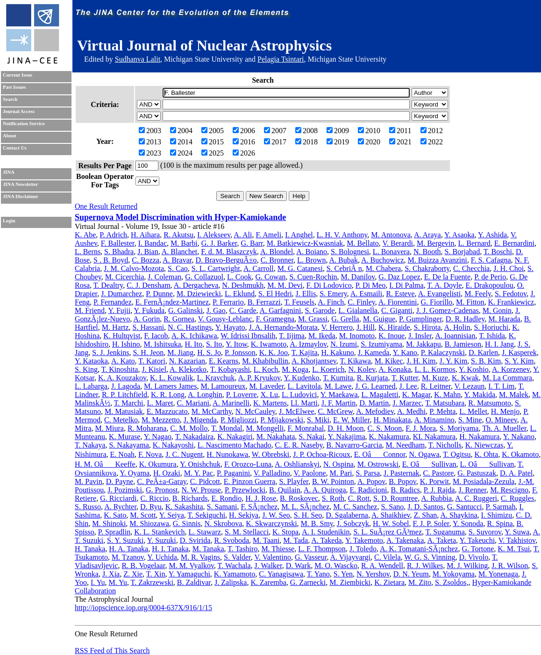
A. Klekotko (188, 369)
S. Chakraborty (427, 268)
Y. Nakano (518, 437)
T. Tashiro (242, 549)
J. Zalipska (230, 582)
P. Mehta (442, 411)
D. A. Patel (516, 473)
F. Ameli (268, 235)
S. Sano (392, 507)
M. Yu (117, 582)
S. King (86, 369)
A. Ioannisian (455, 336)
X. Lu (269, 395)
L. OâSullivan (487, 464)
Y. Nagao (157, 437)
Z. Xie (132, 574)
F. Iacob (156, 336)
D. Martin (374, 403)
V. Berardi (397, 243)
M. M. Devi (285, 285)
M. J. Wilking (467, 566)
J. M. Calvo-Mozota (134, 268)
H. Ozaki (166, 473)
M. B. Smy (317, 523)
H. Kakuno (337, 352)
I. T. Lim (501, 386)
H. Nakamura (479, 437)
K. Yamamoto (234, 574)
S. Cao (178, 268)
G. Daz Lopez (399, 277)
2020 (369, 142)
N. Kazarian (187, 361)
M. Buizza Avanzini (437, 260)
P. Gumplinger (420, 319)
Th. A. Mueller (504, 428)
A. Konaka (394, 369)
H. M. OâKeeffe (105, 464)
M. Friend (90, 310)
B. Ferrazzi (264, 302)
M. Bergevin (436, 243)
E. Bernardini (514, 243)
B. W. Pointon (333, 481)
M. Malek (513, 395)
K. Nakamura (389, 437)
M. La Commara (507, 378)
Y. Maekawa (339, 395)
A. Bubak (343, 260)
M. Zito (419, 582)
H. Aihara (145, 235)
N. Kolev (362, 369)
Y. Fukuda (149, 310)
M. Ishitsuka (162, 344)
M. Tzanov (128, 557)
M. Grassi (312, 319)
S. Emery (333, 294)
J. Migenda (200, 420)
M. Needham (405, 445)
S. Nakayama (129, 445)
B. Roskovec (299, 498)
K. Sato (115, 515)
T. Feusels (299, 302)
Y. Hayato (230, 327)
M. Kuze (435, 378)
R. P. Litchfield (124, 395)
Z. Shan (425, 515)
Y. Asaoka (459, 235)
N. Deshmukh (242, 285)
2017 (275, 142)
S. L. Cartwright (216, 268)
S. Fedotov (511, 294)
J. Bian (147, 252)
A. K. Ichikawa (194, 336)
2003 (150, 131)
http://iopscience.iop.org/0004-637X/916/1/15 (143, 608)
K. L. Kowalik (171, 378)
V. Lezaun (470, 386)
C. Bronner (277, 260)
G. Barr (252, 243)
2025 (212, 153)
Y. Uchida (162, 557)
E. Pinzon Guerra (250, 481)
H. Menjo (505, 411)
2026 (244, 153)
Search (10, 99)
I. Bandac (152, 243)
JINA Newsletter (20, 184)
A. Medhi (411, 411)
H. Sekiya (243, 515)
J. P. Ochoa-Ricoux (321, 454)
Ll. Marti (304, 403)
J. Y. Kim (454, 361)
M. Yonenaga (498, 574)
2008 (306, 131)
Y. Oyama (134, 473)
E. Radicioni (368, 490)
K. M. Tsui (514, 549)
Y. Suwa (517, 532)
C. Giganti (397, 310)
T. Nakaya (90, 445)
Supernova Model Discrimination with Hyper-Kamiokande (180, 217)
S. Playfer (293, 481)
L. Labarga (91, 386)
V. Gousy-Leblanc (225, 319)
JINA (8, 172)
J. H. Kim (420, 361)
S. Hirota (427, 327)
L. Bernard (474, 243)
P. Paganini (233, 473)
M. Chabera (383, 268)
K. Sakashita (184, 507)
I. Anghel (299, 235)
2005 (212, 131)
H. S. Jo (209, 352)
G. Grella (345, 319)
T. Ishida (492, 336)
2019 (338, 142)
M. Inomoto (357, 336)
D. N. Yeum (411, 574)
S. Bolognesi (350, 252)
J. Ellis (306, 294)
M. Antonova (390, 235)
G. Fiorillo (437, 302)
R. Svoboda (231, 540)
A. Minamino (434, 420)
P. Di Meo (370, 285)
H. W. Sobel (391, 523)
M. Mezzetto (161, 420)
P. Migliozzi (238, 420)
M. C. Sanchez (355, 507)
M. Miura (109, 428)
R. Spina (500, 523)
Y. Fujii (119, 310)
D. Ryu (151, 507)
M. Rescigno (509, 490)
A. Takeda (326, 540)
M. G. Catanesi (300, 268)
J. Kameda (374, 352)
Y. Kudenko (301, 378)
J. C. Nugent (184, 454)
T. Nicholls (445, 445)
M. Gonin (497, 310)
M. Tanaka (208, 549)
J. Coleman (164, 277)
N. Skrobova (223, 523)
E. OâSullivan (429, 464)
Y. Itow (236, 344)
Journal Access (19, 111)
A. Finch (331, 302)
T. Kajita (305, 352)
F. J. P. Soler (431, 523)
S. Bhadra (119, 252)
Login (9, 220)
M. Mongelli (265, 428)
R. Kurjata (372, 378)
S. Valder (237, 557)
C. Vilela (387, 557)
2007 (275, 131)
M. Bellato (362, 243)
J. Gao (216, 310)
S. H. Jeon (148, 352)
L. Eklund (240, 294)
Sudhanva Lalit (137, 59)
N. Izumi (343, 344)
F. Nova (150, 454)
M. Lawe (337, 386)
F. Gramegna (275, 319)
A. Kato (123, 361)
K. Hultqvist (121, 336)
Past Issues (14, 87)
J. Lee (408, 386)
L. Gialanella (357, 310)
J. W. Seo (276, 515)
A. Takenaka (405, 540)
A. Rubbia (436, 498)
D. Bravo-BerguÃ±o (225, 260)
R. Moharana (147, 428)
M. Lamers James (170, 386)
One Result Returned (106, 206)
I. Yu (98, 582)
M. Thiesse (277, 549)
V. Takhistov (516, 540)
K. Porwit (434, 481)
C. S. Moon (385, 428)
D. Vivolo (473, 557)
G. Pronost (162, 490)
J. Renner (472, 490)
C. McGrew (335, 411)
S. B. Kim (486, 361)
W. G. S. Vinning (429, 557)
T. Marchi (128, 403)
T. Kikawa (355, 361)
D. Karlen (483, 352)
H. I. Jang (499, 344)
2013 (150, 142)
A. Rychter (120, 507)
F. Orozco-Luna (247, 464)
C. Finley (361, 302)
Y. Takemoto (364, 540)
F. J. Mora (421, 428)
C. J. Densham (148, 285)
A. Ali (243, 235)
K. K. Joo (273, 352)
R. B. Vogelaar (143, 566)
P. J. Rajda (439, 490)
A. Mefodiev (375, 411)
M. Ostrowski (378, 464)
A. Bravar (177, 260)
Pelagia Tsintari (280, 59)
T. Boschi (498, 252)
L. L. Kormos (435, 369)
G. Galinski (185, 310)
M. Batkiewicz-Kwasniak (305, 243)
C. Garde (242, 310)
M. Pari (341, 473)
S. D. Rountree (395, 498)
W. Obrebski (270, 454)
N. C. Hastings (190, 327)
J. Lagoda (125, 386)
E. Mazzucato (167, 411)
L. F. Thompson (322, 549)
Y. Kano (405, 352)
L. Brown (311, 260)
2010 (369, 131)
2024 (181, 153)
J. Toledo (363, 549)
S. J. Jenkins (110, 352)
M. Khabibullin (265, 361)
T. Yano (318, 574)
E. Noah (122, 454)
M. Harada (504, 319)
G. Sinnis (187, 523)
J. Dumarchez (121, 294)
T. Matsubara (444, 403)
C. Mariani (193, 403)
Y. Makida (479, 395)
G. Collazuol (204, 277)
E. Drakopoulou (489, 285)
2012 (431, 131)
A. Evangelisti (439, 294)
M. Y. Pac (198, 473)
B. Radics (405, 490)
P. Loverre (241, 395)
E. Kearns (223, 361)
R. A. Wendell (382, 566)
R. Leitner (436, 386)
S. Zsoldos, (452, 582)
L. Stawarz (205, 532)
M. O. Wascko (335, 566)
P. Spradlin (114, 532)
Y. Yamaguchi (189, 574)
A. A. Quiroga (325, 490)
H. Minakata (392, 420)
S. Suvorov (485, 532)
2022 (431, 142)
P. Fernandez (112, 302)
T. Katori (151, 361)
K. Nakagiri (235, 437)
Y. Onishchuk (200, 464)
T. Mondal (226, 428)
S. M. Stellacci (247, 532)
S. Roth (333, 498)
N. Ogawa (424, 454)
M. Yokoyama (454, 574)
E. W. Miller (351, 420)
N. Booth (427, 252)
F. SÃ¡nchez (259, 507)
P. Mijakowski (281, 420)
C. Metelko (121, 420)
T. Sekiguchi (207, 515)
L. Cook (239, 277)
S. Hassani (148, 327)
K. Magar (416, 395)
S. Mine (470, 420)
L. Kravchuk (216, 378)
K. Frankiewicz (511, 302)
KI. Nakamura (434, 437)
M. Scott (143, 515)
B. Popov (402, 481)
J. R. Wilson (509, 566)
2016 (244, 142)
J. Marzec (406, 403)
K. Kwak (465, 378)
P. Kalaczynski (443, 352)
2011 (400, 131)
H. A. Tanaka (128, 549)
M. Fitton (470, 302)
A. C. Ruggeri (476, 498)
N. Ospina (338, 464)
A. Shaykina (458, 515)
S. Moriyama (459, 428)
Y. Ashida (492, 235)
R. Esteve (400, 294)
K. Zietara (389, 582)
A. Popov (371, 481)
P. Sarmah (500, 507)
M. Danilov (358, 277)
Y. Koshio (474, 369)
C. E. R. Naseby (298, 445)
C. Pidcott (205, 481)
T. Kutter (405, 378)
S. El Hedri (275, 294)
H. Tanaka (90, 549)
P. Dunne (159, 294)
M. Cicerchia (124, 277)
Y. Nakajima (346, 437)
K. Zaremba (268, 582)
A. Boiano (311, 252)
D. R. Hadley (465, 319)
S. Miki (318, 420)
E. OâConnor (380, 454)
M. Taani (266, 540)
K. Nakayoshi (173, 445)
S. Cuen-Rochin (313, 277)
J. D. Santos (425, 507)
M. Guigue (379, 319)
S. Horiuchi (491, 327)
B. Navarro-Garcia (354, 445)
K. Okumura (158, 464)
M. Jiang (180, 352)
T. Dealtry (108, 285)
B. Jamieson (463, 344)
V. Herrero (337, 327)
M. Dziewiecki (199, 294)
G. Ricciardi (118, 498)
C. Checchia (471, 268)
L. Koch (266, 369)
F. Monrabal (305, 428)
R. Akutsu (178, 235)
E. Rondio (226, 498)
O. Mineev (501, 420)
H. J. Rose (260, 498)
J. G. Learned (375, 386)
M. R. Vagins (200, 557)
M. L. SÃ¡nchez (305, 507)
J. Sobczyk (353, 523)
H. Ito (193, 344)
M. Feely (477, 294)
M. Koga (295, 369)
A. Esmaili (366, 294)
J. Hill (365, 327)
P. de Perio (490, 277)
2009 (338, 131)
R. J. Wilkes (425, 566)
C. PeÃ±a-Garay (161, 481)
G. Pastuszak (476, 473)
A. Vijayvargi (350, 557)
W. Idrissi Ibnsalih (248, 336)
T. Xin (155, 574)
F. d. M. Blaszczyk (229, 252)
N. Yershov (373, 574)
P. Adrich (113, 235)
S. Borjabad (462, 252)
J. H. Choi (508, 268)
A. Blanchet (179, 252)
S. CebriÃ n (344, 268)
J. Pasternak (401, 473)
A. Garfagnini (280, 310)
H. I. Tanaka (170, 549)
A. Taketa (441, 540)
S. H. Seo (308, 515)
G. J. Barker (219, 243)
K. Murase (125, 437)
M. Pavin (88, 481)
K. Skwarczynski (271, 523)
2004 (181, 131)
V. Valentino (272, 557)
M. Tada (295, 540)
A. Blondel (276, 252)
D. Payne (120, 481)
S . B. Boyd (110, 260)
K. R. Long (168, 395)
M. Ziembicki (349, 582)
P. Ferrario (228, 302)
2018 (306, 142)
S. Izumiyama (381, 344)
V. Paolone (309, 473)
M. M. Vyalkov (191, 566)
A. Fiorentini (397, 302)
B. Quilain (284, 490)
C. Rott (359, 498)
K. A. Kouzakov (122, 378)
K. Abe (85, 235)
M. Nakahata (275, 437)
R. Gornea (179, 319)
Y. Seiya (171, 515)
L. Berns (87, 252)
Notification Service (24, 123)
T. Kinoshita (119, 369)
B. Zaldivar (194, 582)
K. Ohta (486, 454)
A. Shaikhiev (390, 515)
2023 (150, 153)
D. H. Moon (345, 428)
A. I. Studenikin (325, 532)
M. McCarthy (212, 411)
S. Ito (214, 344)
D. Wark (298, 566)
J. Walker (268, 566)
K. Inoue (391, 336)
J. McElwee (296, 411)
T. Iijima (292, 336)
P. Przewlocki (245, 490)
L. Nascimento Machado (234, 445)
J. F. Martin (338, 403)
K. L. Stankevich (159, 532)
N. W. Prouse (201, 490)
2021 (400, 142)
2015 (212, 142)
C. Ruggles (517, 498)
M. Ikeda (321, 336)
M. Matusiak (124, 411)
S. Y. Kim (519, 361)
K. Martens (270, 403)
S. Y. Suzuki (125, 540)
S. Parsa (368, 473)
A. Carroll (258, 268)
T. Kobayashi (230, 369)
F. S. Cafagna (491, 260)
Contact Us (15, 147)
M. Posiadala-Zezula (483, 481)
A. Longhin (205, 395)
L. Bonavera (391, 252)
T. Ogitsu (456, 454)
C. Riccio (154, 498)
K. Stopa (285, 532)
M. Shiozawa (149, 523)
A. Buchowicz (382, 260)
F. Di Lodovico (329, 285)
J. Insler (420, 336)
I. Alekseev (213, 235)
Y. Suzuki (161, 540)
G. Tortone (478, 549)
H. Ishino (126, 344)
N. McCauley (255, 411)
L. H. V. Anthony (342, 235)
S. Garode (320, 310)
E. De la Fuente (447, 277)
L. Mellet (473, 411)
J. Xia (111, 574)
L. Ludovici (299, 395)
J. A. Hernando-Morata (283, 327)
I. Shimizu (497, 515)
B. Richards (190, 498)
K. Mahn (447, 395)
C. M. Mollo (188, 428)
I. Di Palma (406, 285)
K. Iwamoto (268, 344)
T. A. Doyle (444, 285)
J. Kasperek (519, 352)
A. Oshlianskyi (297, 464)
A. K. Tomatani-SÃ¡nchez (419, 549)
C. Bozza (145, 260)
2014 (181, 142)
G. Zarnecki (308, 582)
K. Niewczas (484, 445)
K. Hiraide (394, 327)
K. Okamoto (520, 454)
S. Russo (88, 507)
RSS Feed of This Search (112, 651)
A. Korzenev (511, 369)
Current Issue (17, 75)
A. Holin (457, 327)
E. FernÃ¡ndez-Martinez (172, 302)
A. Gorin (146, 319)
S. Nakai (311, 437)
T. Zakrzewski (152, 582)
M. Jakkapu (423, 344)
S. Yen (343, 574)
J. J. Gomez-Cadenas (447, 310)
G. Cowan (270, 277)
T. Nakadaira (194, 437)
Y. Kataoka (91, 361)
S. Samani (222, 507)
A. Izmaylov (308, 344)
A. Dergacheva (196, 285)
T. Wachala (234, 566)
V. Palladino (272, 473)
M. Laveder (266, 386)
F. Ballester (118, 243)
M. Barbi (184, 243)
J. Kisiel (154, 369)
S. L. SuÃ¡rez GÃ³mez (387, 532)
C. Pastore (438, 473)
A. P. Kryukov (259, 378)
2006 (244, 131)
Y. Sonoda (468, 523)
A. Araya (427, 235)
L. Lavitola (303, 386)
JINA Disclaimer (20, 196)
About (9, 135)
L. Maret (160, 403)
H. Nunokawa (227, 454)
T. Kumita (338, 378)
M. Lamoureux (222, 386)
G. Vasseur (311, 557)
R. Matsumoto (489, 403)
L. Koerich (328, 369)
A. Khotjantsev (314, 361)
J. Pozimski (124, 490)
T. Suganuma (445, 532)
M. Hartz (115, 327)
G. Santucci (464, 507)
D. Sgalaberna (347, 515)
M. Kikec (389, 361)
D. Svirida (195, 540)
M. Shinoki (109, 523)
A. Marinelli (231, 403)
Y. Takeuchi (477, 540)
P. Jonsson (240, 352)
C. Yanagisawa (281, 574)
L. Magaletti (380, 395)
